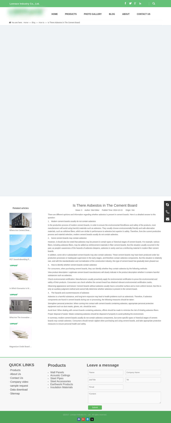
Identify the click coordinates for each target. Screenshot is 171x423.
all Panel (58, 372)
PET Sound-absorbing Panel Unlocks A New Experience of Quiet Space (20, 259)
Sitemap (15, 393)
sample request (19, 385)
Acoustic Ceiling (59, 375)
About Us (15, 374)
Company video (19, 381)
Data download (19, 389)
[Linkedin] (87, 419)
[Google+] (83, 419)
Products (15, 370)
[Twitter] (92, 419)
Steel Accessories (60, 381)
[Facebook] (79, 419)
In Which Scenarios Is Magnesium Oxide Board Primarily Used (20, 288)
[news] (85, 110)
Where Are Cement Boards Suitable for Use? (20, 230)
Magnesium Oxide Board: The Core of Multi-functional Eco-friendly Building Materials (20, 347)
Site (133, 210)
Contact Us (16, 377)
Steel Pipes (56, 378)
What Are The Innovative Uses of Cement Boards (20, 317)
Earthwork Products (61, 384)
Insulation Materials (61, 387)
